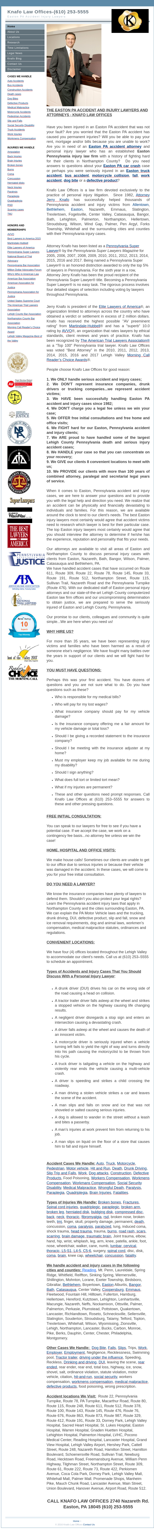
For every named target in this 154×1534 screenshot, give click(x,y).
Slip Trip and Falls (61, 1173)
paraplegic (110, 1207)
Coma (10, 174)
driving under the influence (101, 1357)
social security (105, 1377)
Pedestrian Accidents (19, 116)
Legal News (14, 53)
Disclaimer (14, 69)
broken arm (130, 1207)
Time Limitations (18, 47)
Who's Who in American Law (23, 274)
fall (135, 175)
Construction (121, 1173)
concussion (114, 1255)
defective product (102, 180)
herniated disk (77, 1212)
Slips (122, 1348)
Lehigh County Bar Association (24, 314)
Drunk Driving (135, 1168)
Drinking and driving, (81, 1362)
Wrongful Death (111, 1188)
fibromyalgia (91, 1217)
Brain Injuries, (100, 1193)
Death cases (14, 94)
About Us (13, 31)
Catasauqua (66, 1290)
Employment (74, 1352)
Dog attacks (98, 1173)
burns (112, 1231)
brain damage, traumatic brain (86, 1236)
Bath (50, 1290)
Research (13, 42)
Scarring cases (15, 209)
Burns (10, 169)
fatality (130, 1255)
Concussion (13, 178)
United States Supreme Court (23, 300)
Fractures (131, 1202)
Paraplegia (13, 196)
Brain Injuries (14, 160)
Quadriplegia (76, 1193)
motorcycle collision (110, 175)
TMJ (9, 214)
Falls (112, 1348)
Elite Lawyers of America (20, 247)
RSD (10, 205)
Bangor (135, 1285)
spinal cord (116, 1251)
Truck (110, 1163)
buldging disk (102, 1212)
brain (62, 1255)
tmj (59, 1222)
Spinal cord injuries (62, 1207)
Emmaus (133, 1290)
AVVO (10, 234)
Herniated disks (16, 182)
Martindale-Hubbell (17, 243)
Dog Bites (12, 98)
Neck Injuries (14, 187)
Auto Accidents (15, 81)
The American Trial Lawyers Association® (115, 340)
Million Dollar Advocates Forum (24, 269)
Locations (13, 37)
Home (11, 26)
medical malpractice (131, 1382)
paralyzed (103, 1226)
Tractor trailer (66, 1357)
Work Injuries (14, 134)
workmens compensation (92, 1382)
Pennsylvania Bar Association (23, 265)
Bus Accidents (15, 85)
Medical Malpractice (18, 107)
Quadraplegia (14, 200)
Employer (54, 1352)
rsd (106, 1217)
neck (60, 1217)
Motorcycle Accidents (19, 112)
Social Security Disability (20, 125)
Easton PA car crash (121, 166)
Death (117, 1168)
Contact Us (14, 63)
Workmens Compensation (21, 138)
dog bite (71, 180)
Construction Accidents (20, 89)
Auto (100, 1163)
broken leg (55, 1212)
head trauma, (82, 1231)
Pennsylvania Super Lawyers (23, 252)
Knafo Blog (14, 58)
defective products (62, 1386)
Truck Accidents (16, 129)
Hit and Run (100, 1168)
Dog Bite (99, 1348)
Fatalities (120, 1193)
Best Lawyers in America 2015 (24, 238)
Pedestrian (55, 1168)
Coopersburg (113, 1290)
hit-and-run (83, 1377)
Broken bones (15, 165)
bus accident (77, 175)
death (139, 1222)
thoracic (72, 1217)
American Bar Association (21, 278)
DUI (102, 1362)
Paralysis (12, 191)
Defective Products (17, 103)
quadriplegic (90, 1207)
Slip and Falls (14, 120)
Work (82, 1173)
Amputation (13, 151)
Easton (95, 146)
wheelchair (94, 1255)
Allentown (141, 205)
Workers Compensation (110, 1178)
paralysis (85, 1226)
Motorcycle (126, 1163)
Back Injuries (14, 156)
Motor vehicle (77, 1168)
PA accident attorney (121, 146)
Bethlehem (55, 209)
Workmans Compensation (94, 1183)
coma (71, 1226)
